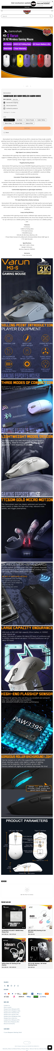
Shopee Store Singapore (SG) (12, 1011)
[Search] (50, 16)
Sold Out (27, 128)
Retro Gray (8, 123)
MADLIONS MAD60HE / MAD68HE (43, 3)
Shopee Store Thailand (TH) (11, 1012)
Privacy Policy (25, 1048)
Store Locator (8, 1007)
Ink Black (19, 120)
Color (4, 116)
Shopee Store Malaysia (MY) (12, 1009)
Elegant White (9, 120)
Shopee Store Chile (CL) (10, 1018)
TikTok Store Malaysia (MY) (11, 1022)
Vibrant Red (18, 123)
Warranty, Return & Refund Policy (12, 1048)
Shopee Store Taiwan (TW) (11, 1014)
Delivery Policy (43, 1048)
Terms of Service (34, 1048)
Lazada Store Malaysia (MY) (12, 1020)
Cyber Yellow (41, 120)
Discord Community (9, 1023)
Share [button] (6, 132)
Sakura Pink (29, 123)
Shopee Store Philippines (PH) (12, 1016)
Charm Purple (30, 120)
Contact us (7, 1005)
